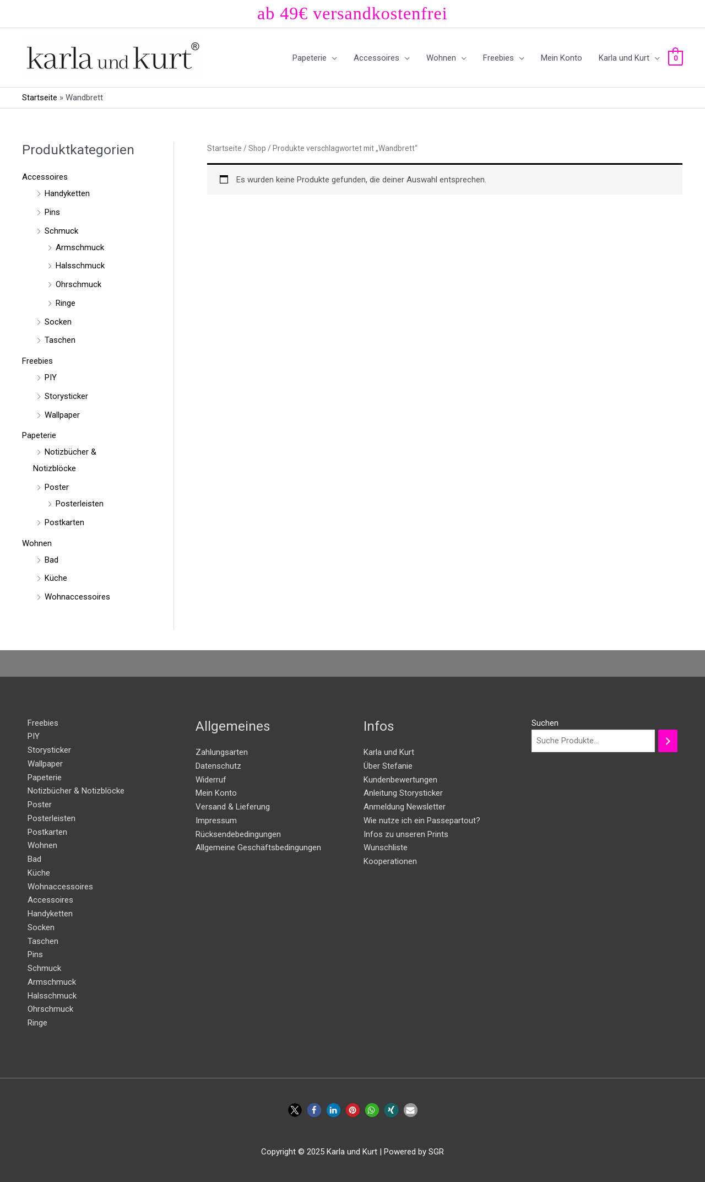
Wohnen (37, 543)
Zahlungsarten (222, 752)
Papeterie (39, 435)
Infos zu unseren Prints (406, 834)
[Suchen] (667, 741)
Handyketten (67, 193)
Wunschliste (386, 847)
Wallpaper (62, 415)
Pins (52, 212)
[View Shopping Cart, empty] (675, 58)
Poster (57, 487)
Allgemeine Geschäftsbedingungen (258, 847)
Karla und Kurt (389, 752)
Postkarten (64, 522)
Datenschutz (218, 766)
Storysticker (66, 396)
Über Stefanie (388, 766)
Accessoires (45, 177)
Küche (56, 578)
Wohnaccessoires (77, 597)
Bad (51, 560)
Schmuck (61, 231)
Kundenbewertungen (400, 780)
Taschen (60, 340)
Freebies (37, 361)
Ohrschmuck (78, 284)
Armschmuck (80, 247)
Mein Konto (216, 793)
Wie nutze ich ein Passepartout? (422, 820)
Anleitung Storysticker (403, 793)
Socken (58, 322)
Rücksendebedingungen (238, 834)
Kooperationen (390, 861)
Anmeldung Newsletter (405, 807)
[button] (295, 1110)
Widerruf (211, 780)
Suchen (545, 723)
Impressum (216, 820)
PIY (51, 377)
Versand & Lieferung (233, 807)
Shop (257, 148)
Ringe (65, 303)
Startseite (39, 97)
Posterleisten (80, 504)
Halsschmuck (80, 266)
